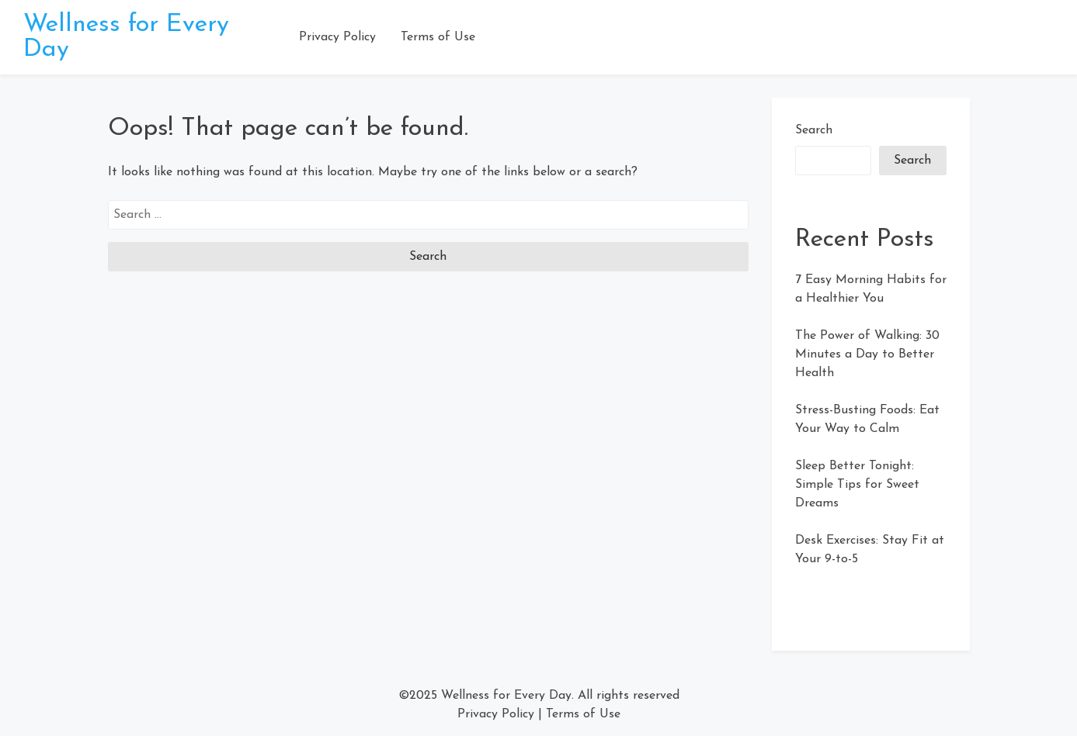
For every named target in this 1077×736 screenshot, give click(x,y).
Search (813, 130)
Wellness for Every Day (506, 695)
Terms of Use (438, 37)
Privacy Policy (337, 37)
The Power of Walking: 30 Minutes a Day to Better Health (867, 354)
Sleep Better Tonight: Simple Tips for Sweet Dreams (857, 485)
